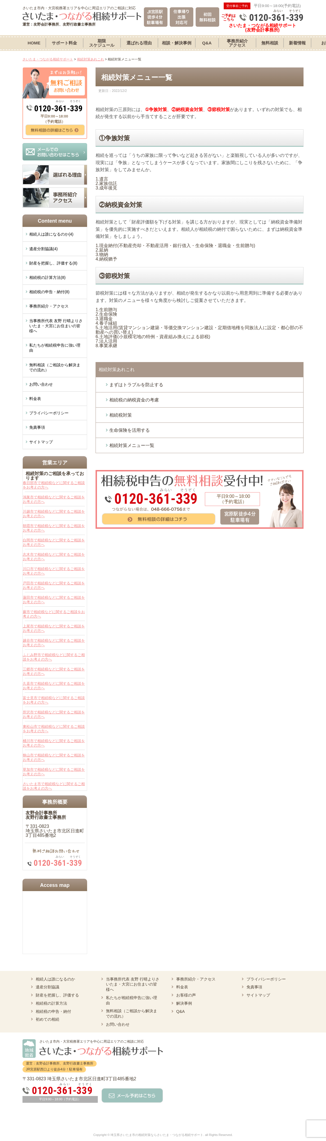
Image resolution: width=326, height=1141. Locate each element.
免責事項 (37, 427)
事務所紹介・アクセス (49, 306)
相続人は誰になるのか (55, 979)
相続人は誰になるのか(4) (51, 234)
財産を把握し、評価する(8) (53, 263)
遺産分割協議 (47, 987)
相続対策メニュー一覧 (131, 445)
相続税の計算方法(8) (47, 277)
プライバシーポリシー (49, 413)
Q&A (180, 1011)
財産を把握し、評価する (57, 995)
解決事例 (184, 1003)
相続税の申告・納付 (53, 1011)
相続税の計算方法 (51, 1003)
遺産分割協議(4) (43, 249)
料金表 (35, 398)
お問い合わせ (41, 384)
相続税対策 (120, 415)
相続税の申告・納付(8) (49, 292)
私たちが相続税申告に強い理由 (54, 348)
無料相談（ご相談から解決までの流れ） (54, 367)
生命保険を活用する (129, 430)
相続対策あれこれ (117, 369)
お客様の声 (186, 995)
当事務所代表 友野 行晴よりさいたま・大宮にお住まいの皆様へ (56, 325)
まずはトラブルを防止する (136, 384)
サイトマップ (41, 442)
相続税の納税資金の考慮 (134, 399)
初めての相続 (47, 1019)
